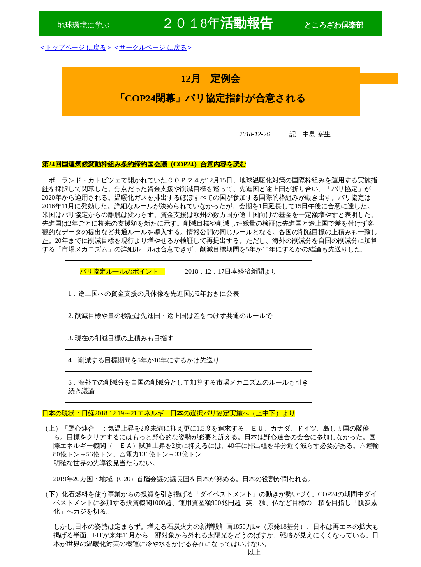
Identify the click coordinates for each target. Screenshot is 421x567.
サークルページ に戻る (153, 47)
